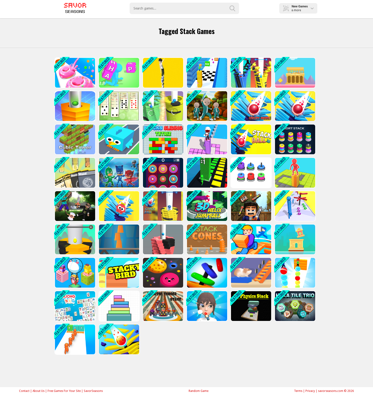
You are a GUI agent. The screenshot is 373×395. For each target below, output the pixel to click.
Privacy (310, 391)
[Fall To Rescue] (118, 206)
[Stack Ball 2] (295, 106)
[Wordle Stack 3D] (118, 72)
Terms (298, 391)
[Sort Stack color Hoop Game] (295, 139)
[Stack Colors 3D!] (206, 172)
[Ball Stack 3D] (295, 272)
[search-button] (232, 8)
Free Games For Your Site (64, 391)
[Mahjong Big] (74, 306)
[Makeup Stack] (206, 306)
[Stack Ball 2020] (74, 106)
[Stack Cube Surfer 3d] (206, 72)
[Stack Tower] (295, 239)
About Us (38, 391)
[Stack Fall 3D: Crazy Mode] (251, 106)
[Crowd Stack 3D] (74, 339)
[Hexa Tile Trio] (295, 306)
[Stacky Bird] (118, 272)
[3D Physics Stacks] (251, 306)
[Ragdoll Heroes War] (74, 206)
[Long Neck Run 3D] (295, 206)
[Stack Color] (118, 306)
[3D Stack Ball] (251, 139)
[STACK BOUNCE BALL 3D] (162, 206)
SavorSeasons (93, 391)
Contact (24, 391)
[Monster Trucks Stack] (162, 306)
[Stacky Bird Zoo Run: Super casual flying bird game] (118, 139)
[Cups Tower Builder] (118, 239)
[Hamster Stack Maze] (251, 272)
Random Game (198, 391)
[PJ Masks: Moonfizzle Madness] (118, 172)
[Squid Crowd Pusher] (206, 106)
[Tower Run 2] (162, 72)
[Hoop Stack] (206, 272)
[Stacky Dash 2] (206, 139)
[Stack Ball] (74, 239)
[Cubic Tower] (74, 139)
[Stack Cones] (206, 239)
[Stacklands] (74, 172)
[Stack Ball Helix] (162, 106)
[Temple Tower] (295, 72)
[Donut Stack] (74, 72)
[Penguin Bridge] (74, 272)
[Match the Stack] (251, 172)
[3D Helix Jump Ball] (206, 206)
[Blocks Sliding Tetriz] (162, 139)
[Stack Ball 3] (118, 339)
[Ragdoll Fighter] (251, 206)
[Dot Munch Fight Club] (162, 272)
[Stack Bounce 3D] (251, 72)
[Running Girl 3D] (251, 239)
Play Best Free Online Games (75, 8)
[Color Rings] (162, 172)
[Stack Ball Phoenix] (162, 239)
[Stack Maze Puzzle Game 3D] (295, 172)
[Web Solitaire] (118, 106)
